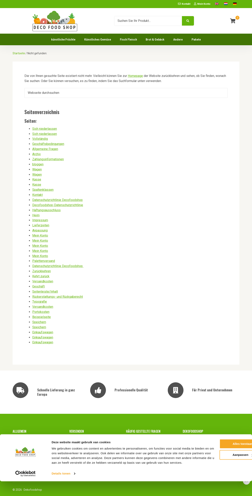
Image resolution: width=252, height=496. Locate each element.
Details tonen (61, 488)
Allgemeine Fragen (45, 148)
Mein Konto (40, 235)
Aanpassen (219, 464)
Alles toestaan (219, 453)
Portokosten (40, 311)
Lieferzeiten (40, 224)
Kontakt (37, 194)
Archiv (36, 153)
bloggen (38, 163)
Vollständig (40, 138)
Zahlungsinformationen (48, 158)
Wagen (37, 169)
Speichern (39, 321)
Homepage (135, 75)
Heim (36, 214)
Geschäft (38, 286)
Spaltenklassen (43, 189)
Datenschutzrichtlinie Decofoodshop (57, 199)
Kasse (36, 179)
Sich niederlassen (44, 128)
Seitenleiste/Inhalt (45, 291)
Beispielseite (41, 316)
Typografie (39, 301)
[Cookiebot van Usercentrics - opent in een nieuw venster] (25, 488)
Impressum (40, 219)
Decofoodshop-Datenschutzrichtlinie (57, 204)
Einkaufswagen (42, 331)
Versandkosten (42, 280)
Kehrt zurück (40, 275)
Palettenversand (43, 260)
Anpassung (40, 229)
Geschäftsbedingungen (48, 143)
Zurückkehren (41, 270)
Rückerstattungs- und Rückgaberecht (57, 296)
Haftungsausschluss (46, 209)
